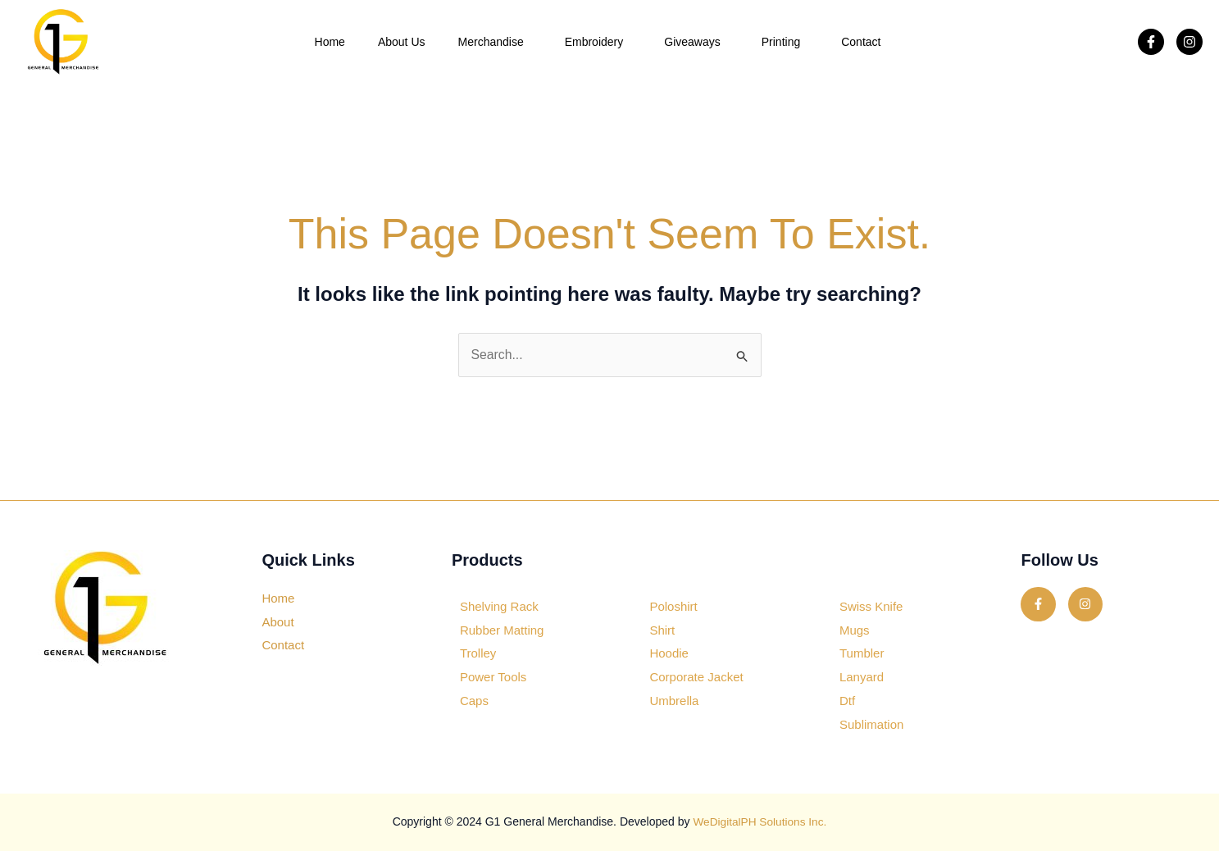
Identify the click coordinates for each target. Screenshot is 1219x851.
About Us (401, 41)
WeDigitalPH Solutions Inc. (759, 822)
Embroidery (598, 42)
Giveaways (696, 42)
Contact (860, 41)
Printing (785, 42)
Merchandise (495, 42)
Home (330, 41)
